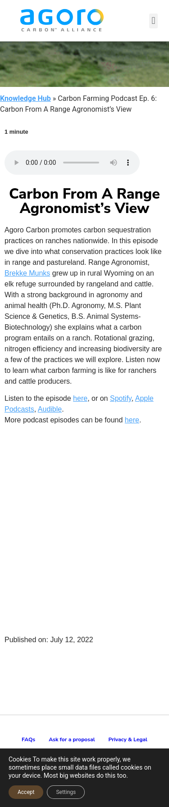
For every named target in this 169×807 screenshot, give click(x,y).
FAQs (28, 739)
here (80, 398)
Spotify (121, 398)
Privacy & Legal (128, 739)
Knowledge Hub (25, 98)
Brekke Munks (27, 273)
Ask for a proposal (72, 739)
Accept (26, 792)
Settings (66, 792)
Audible (50, 409)
